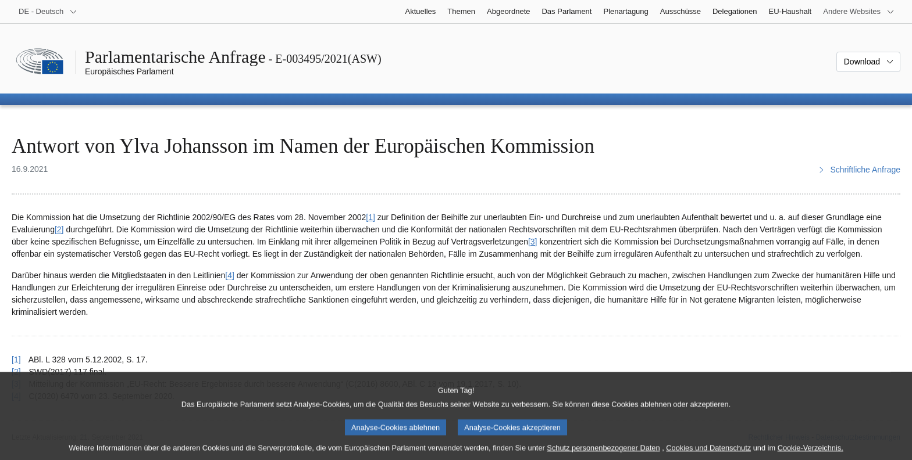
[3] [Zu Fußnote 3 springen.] (532, 241)
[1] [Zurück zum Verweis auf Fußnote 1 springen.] (16, 359)
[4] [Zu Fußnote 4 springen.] (229, 275)
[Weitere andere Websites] (858, 11)
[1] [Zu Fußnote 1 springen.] (370, 217)
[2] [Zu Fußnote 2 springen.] (59, 229)
